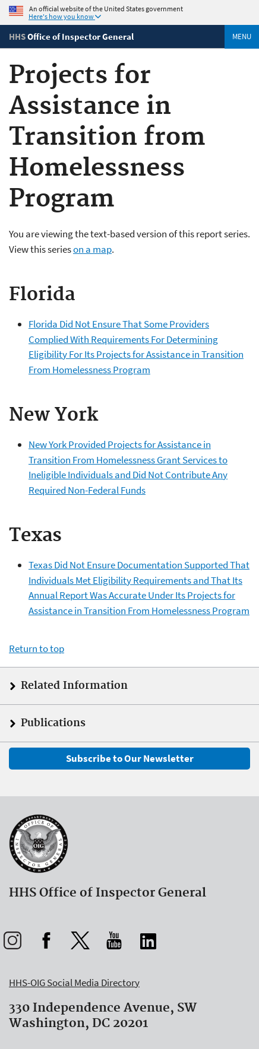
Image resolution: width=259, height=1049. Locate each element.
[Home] (71, 36)
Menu (241, 36)
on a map (92, 249)
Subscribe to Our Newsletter (130, 758)
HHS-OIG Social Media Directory (74, 982)
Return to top (36, 648)
